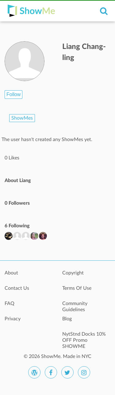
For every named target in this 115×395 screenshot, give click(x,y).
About (11, 272)
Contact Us (17, 288)
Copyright (73, 272)
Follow (13, 94)
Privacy (13, 318)
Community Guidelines (74, 306)
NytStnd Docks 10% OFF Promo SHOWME (84, 337)
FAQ (9, 303)
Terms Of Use (76, 288)
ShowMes (22, 118)
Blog (67, 318)
